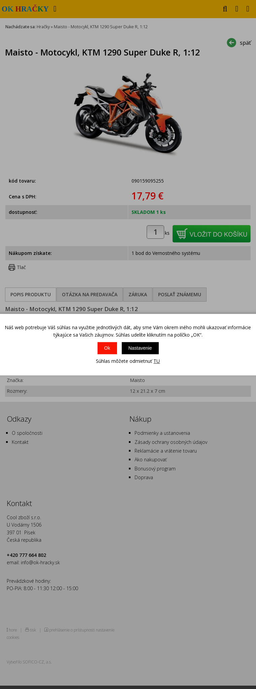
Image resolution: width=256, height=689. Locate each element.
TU (156, 361)
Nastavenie (140, 348)
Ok (107, 348)
